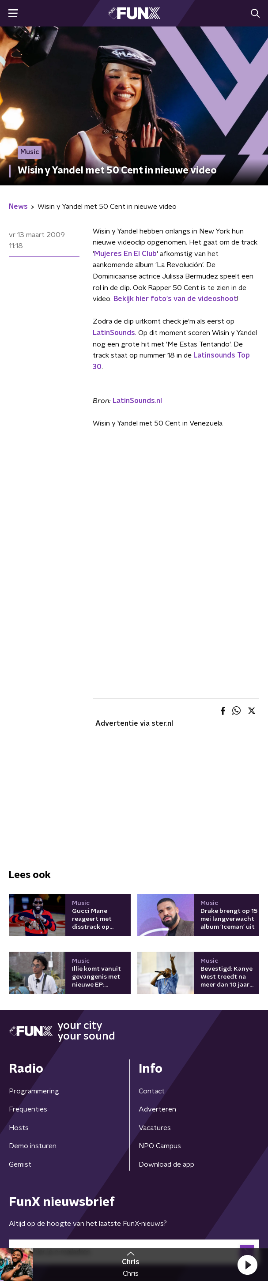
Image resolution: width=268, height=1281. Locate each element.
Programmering (34, 1091)
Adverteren (157, 1109)
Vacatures (155, 1127)
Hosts (19, 1127)
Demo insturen (33, 1145)
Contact (152, 1091)
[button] (247, 1265)
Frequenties (28, 1109)
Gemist (20, 1164)
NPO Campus (160, 1145)
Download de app (166, 1164)
